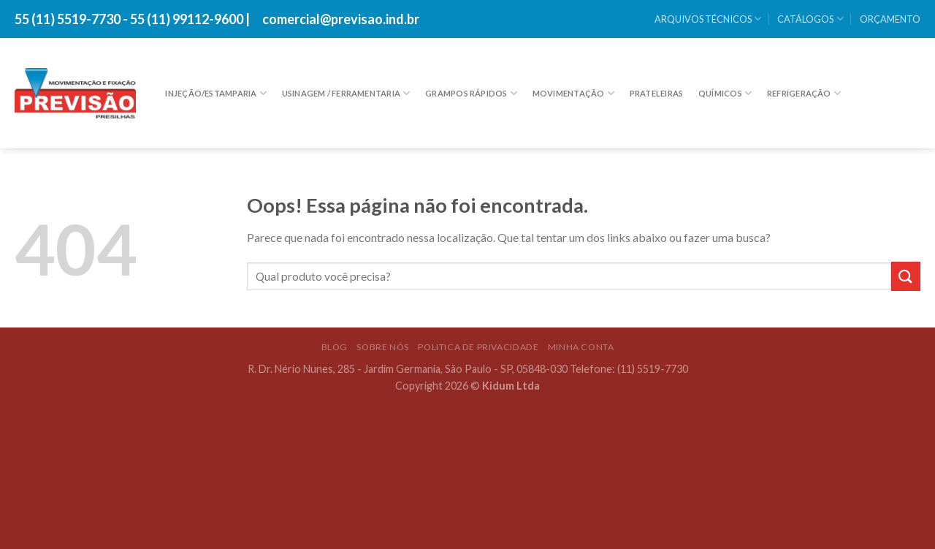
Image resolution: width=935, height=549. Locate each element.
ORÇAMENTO (890, 19)
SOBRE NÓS (382, 346)
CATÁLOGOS (810, 19)
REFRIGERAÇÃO (804, 93)
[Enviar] (905, 276)
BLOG (334, 346)
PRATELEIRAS (656, 93)
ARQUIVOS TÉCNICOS (707, 19)
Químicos (725, 93)
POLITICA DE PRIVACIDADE (478, 346)
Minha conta (581, 346)
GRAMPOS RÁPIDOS (471, 93)
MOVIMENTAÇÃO (573, 93)
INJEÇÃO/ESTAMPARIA (215, 93)
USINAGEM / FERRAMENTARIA (346, 93)
